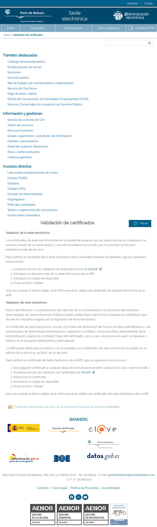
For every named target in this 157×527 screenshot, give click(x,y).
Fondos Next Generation (23, 215)
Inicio (11, 28)
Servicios (37, 28)
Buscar (103, 36)
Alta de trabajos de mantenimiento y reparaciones (40, 83)
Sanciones (14, 72)
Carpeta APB (144, 28)
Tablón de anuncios (20, 125)
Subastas (13, 183)
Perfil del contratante (21, 204)
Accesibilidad (111, 488)
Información (73, 28)
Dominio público (18, 77)
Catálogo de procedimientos (26, 61)
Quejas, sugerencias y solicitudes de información (39, 136)
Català (148, 3)
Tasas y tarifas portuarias (23, 152)
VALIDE (95, 269)
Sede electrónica (74, 16)
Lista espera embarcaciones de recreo (32, 172)
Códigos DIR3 (16, 188)
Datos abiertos (109, 28)
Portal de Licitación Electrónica (27, 146)
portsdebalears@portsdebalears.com (131, 474)
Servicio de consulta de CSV (26, 120)
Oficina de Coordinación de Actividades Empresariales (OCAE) (47, 99)
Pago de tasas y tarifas (22, 93)
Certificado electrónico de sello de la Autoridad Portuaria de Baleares (60, 407)
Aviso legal (60, 488)
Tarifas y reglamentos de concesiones (32, 210)
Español (132, 3)
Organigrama (16, 199)
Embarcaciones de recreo (24, 67)
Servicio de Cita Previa (22, 88)
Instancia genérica (19, 157)
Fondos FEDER (17, 178)
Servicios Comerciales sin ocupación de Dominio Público (44, 104)
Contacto (43, 488)
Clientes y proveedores (22, 141)
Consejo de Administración (25, 194)
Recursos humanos (20, 130)
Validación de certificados (28, 34)
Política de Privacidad (85, 488)
